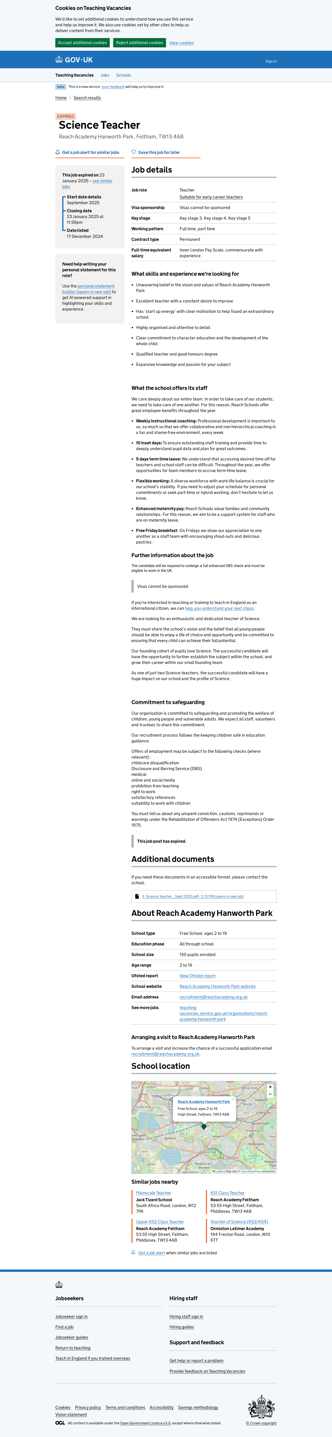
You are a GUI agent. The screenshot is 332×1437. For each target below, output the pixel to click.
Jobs (105, 75)
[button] (204, 1127)
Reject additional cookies (139, 42)
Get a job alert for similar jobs (90, 152)
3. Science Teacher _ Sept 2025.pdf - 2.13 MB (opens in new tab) (192, 896)
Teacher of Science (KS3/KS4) (239, 1221)
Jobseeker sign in (71, 1316)
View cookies (181, 43)
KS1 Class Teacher (227, 1192)
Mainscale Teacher (153, 1192)
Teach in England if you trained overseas (92, 1358)
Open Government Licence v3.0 (145, 1423)
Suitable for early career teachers (211, 197)
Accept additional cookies (82, 42)
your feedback (113, 86)
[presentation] (204, 1127)
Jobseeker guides (71, 1337)
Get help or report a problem (196, 1360)
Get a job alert (151, 1252)
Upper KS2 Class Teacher (160, 1221)
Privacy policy (88, 1407)
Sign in (271, 61)
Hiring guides (181, 1326)
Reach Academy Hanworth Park (204, 1101)
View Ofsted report (198, 975)
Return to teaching (72, 1347)
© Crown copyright (261, 1423)
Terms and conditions (125, 1407)
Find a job (64, 1326)
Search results (87, 97)
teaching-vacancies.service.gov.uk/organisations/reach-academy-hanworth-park (224, 1013)
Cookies (63, 1407)
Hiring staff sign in (186, 1316)
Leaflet (218, 1171)
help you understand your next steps (219, 608)
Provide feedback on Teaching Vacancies (207, 1371)
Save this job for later (159, 152)
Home (61, 97)
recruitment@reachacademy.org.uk (214, 997)
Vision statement (71, 1414)
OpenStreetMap (250, 1171)
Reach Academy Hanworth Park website (218, 986)
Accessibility (162, 1407)
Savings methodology (198, 1407)
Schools (123, 75)
